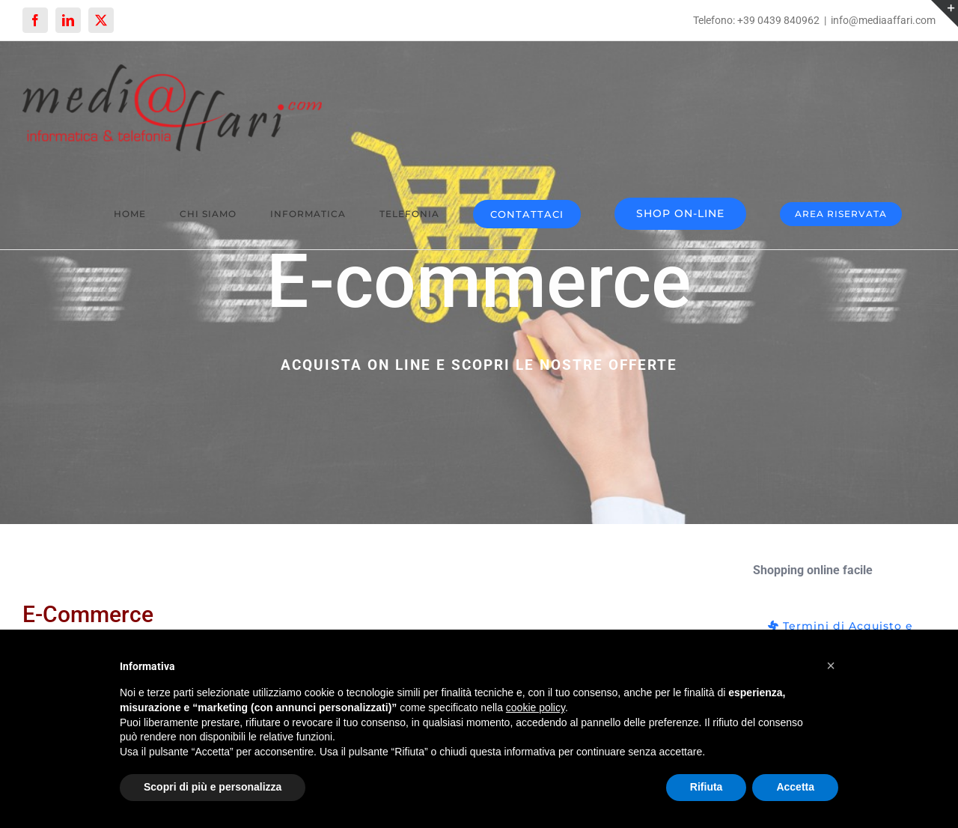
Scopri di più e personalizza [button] (212, 787)
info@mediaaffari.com (883, 20)
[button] (831, 666)
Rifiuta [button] (706, 787)
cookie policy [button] (535, 707)
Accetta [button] (795, 787)
